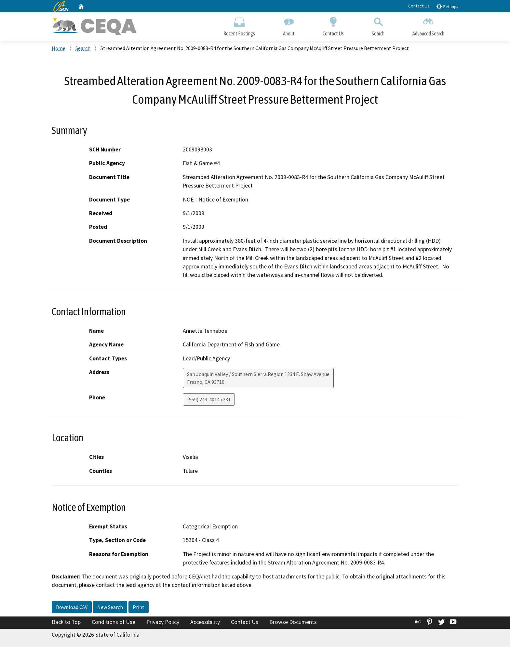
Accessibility (205, 623)
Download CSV (71, 608)
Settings (447, 6)
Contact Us (419, 6)
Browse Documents (293, 623)
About (289, 25)
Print (138, 608)
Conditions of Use (113, 623)
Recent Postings (239, 25)
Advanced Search (428, 25)
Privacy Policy (162, 623)
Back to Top (66, 623)
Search (378, 25)
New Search (110, 608)
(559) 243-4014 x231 (209, 400)
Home (58, 49)
